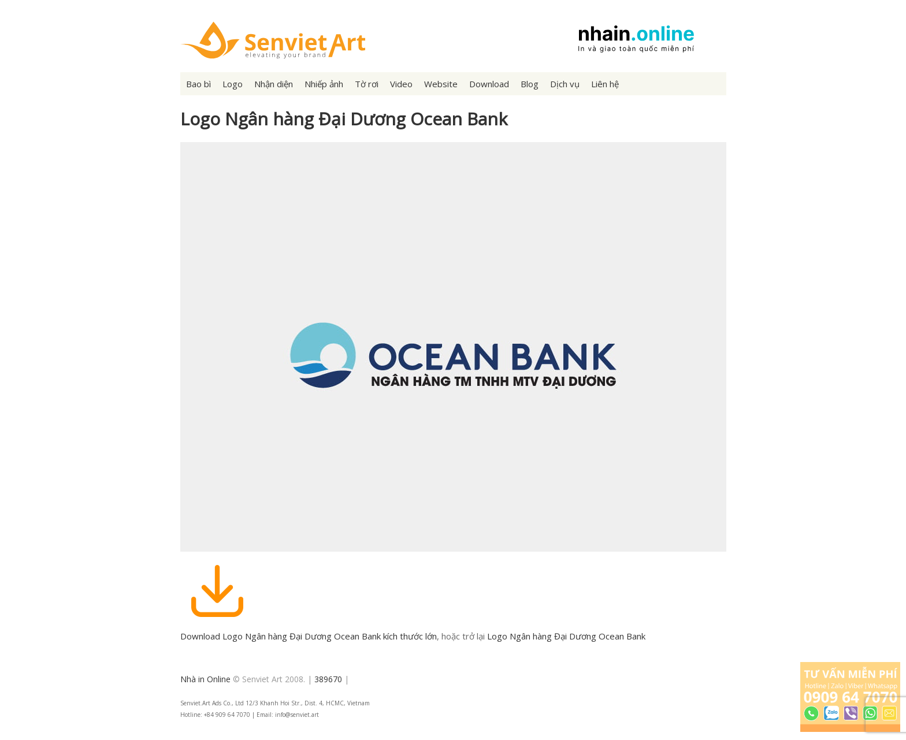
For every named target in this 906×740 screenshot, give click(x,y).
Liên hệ (605, 84)
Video (401, 84)
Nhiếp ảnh (324, 84)
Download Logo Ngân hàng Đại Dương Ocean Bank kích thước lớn (308, 636)
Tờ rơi (366, 84)
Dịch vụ (565, 84)
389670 (328, 679)
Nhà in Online (205, 679)
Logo (232, 84)
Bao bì (198, 84)
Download (489, 84)
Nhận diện (273, 84)
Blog (530, 84)
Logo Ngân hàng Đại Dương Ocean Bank (566, 636)
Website (441, 84)
